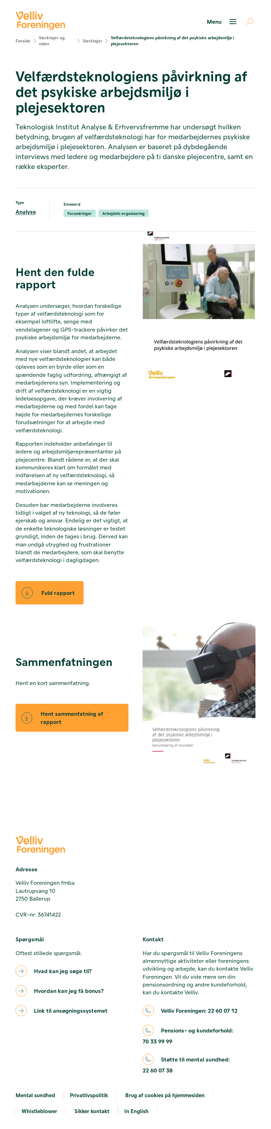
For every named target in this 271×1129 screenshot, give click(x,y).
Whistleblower (39, 1111)
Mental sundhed (35, 1095)
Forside (23, 40)
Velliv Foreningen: (199, 1010)
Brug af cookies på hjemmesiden (165, 1095)
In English (136, 1111)
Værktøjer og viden (52, 40)
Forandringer (79, 213)
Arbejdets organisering (123, 213)
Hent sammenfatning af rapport (62, 717)
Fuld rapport (48, 592)
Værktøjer (92, 40)
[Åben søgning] (247, 21)
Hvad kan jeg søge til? (63, 970)
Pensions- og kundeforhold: (188, 1036)
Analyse (26, 211)
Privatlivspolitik (89, 1095)
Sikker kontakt (91, 1111)
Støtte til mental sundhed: (186, 1065)
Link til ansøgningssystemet (71, 1010)
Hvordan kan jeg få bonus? (69, 990)
